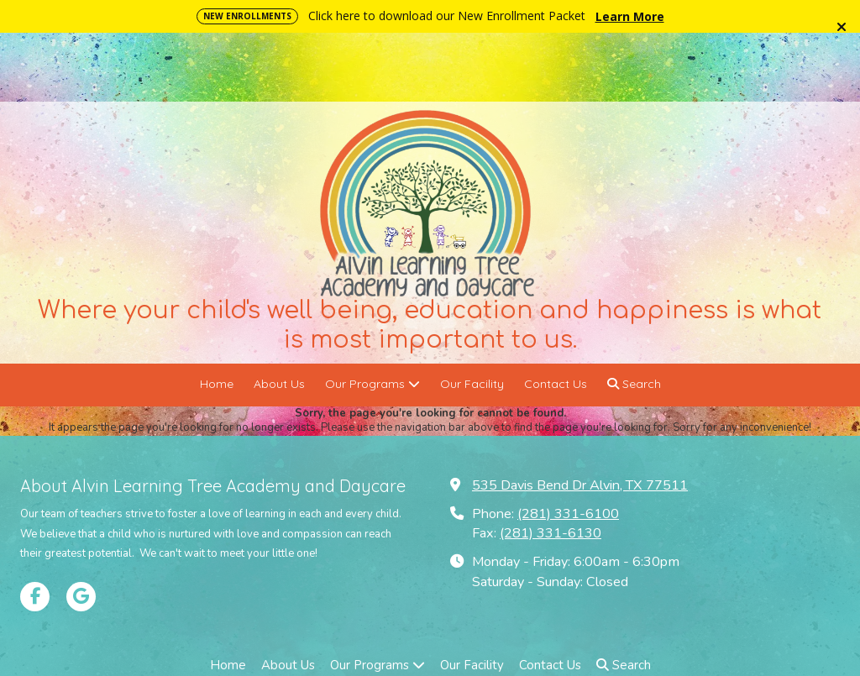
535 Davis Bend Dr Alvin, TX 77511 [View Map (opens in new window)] (580, 416)
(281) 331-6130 (550, 465)
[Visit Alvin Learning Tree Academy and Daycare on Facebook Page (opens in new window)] (35, 528)
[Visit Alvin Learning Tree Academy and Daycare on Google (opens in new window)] (81, 528)
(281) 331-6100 (568, 445)
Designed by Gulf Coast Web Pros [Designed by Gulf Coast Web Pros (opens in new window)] (589, 631)
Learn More (629, 16)
